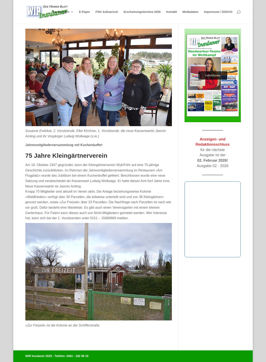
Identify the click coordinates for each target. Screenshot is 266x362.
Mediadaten (190, 12)
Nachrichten (61, 12)
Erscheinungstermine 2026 (142, 12)
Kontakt (171, 12)
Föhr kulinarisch (106, 12)
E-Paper (84, 12)
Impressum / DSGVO (218, 12)
